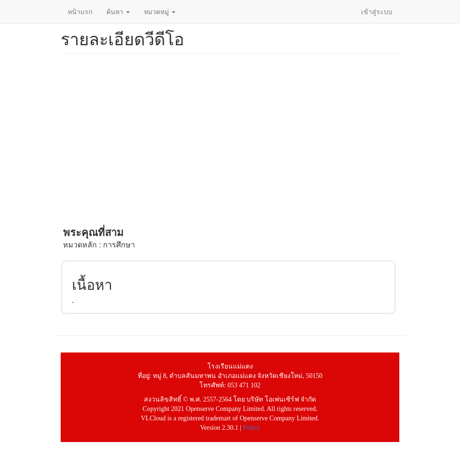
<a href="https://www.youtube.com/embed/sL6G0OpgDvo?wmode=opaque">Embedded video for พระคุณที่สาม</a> (228, 140)
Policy (251, 427)
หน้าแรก (80, 12)
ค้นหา (118, 12)
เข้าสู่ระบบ (376, 12)
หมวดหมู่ (159, 12)
